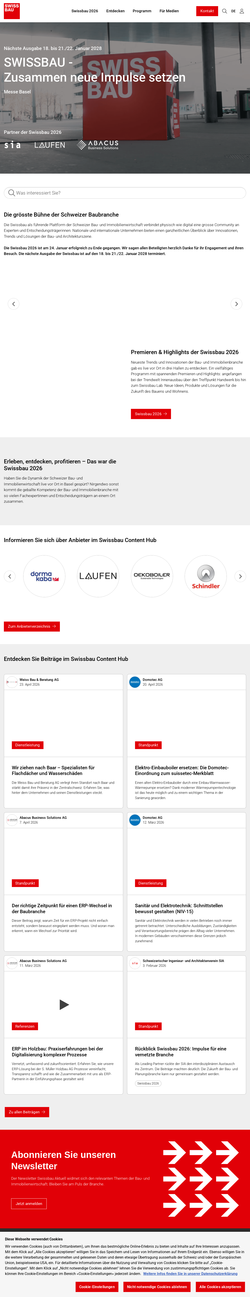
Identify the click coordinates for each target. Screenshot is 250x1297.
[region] (125, 1264)
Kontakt (207, 11)
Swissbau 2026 (84, 11)
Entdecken (115, 11)
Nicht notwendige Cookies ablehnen (157, 1287)
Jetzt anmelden (29, 1203)
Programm (142, 11)
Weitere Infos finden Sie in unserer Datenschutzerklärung (190, 1274)
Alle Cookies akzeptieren (220, 1287)
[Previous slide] (13, 304)
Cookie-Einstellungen (97, 1287)
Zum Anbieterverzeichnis (29, 626)
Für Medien (169, 11)
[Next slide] (236, 304)
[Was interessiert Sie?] (125, 193)
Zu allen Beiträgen (24, 1112)
